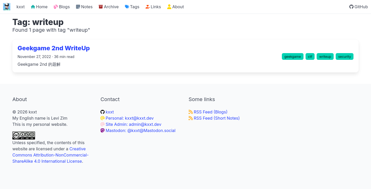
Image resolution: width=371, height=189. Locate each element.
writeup (325, 56)
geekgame (292, 56)
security (344, 56)
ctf (310, 56)
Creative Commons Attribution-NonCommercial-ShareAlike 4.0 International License (50, 155)
